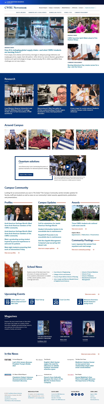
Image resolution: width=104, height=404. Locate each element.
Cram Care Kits (65, 300)
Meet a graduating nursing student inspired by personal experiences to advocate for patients (17, 241)
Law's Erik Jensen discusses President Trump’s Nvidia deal (22, 364)
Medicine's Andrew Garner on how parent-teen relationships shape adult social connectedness (84, 364)
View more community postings (83, 250)
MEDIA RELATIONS (33, 391)
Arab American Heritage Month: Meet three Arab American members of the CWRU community (18, 225)
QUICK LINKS (55, 391)
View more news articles (88, 354)
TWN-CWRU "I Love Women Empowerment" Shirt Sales (18, 301)
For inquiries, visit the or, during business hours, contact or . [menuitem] (36, 395)
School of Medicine (88, 276)
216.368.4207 (31, 397)
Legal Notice (7, 398)
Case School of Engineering (62, 272)
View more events (92, 294)
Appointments (76, 235)
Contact (81, 7)
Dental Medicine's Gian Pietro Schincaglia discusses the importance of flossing (85, 379)
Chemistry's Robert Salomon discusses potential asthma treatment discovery (23, 379)
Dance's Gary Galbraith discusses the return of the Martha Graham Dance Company (53, 379)
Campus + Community (55, 7)
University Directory (94, 399)
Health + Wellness (21, 12)
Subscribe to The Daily (56, 397)
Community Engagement (81, 12)
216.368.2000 (7, 397)
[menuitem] (21, 12)
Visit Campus (93, 397)
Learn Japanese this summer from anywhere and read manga (84, 245)
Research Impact (43, 7)
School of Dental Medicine (90, 272)
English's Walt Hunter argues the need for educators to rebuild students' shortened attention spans (51, 365)
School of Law (86, 274)
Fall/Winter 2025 (42, 341)
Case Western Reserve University (15, 393)
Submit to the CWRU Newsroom (58, 399)
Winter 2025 (63, 339)
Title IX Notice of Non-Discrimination (13, 400)
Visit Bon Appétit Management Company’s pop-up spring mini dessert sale (49, 243)
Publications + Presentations (90, 235)
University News (9, 47)
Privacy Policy (14, 398)
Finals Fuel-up (39, 300)
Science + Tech (68, 12)
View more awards (79, 229)
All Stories (74, 7)
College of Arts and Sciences (62, 274)
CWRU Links (93, 391)
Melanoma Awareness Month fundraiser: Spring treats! (91, 301)
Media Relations (66, 7)
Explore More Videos (26, 174)
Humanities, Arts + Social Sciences (37, 12)
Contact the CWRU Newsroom (58, 394)
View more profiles (12, 253)
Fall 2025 (85, 339)
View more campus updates (48, 248)
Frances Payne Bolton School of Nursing (66, 277)
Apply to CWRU (93, 394)
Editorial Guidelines (55, 396)
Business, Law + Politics (55, 12)
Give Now (92, 396)
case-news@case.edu (39, 397)
